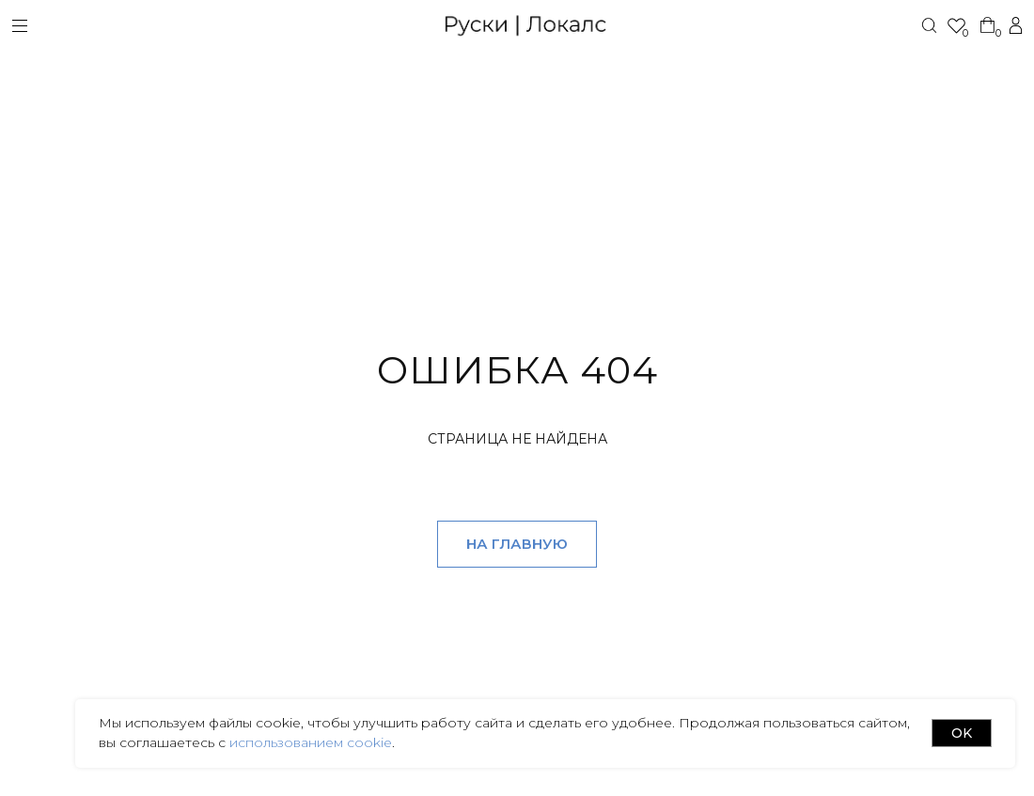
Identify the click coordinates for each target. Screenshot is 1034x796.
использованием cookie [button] (309, 742)
